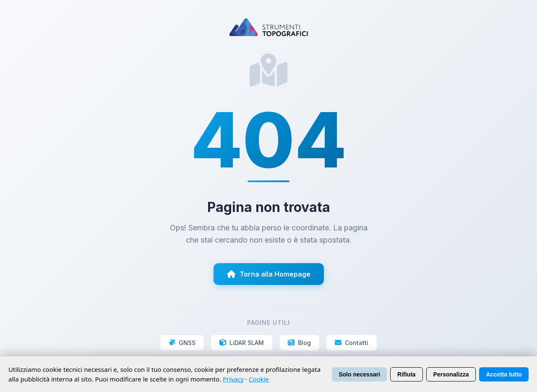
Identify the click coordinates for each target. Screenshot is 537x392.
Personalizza (451, 374)
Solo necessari (359, 374)
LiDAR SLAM (241, 342)
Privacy (233, 379)
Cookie (259, 379)
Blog (299, 342)
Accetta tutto (504, 374)
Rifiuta (406, 374)
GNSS (182, 342)
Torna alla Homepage (268, 274)
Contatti (351, 342)
